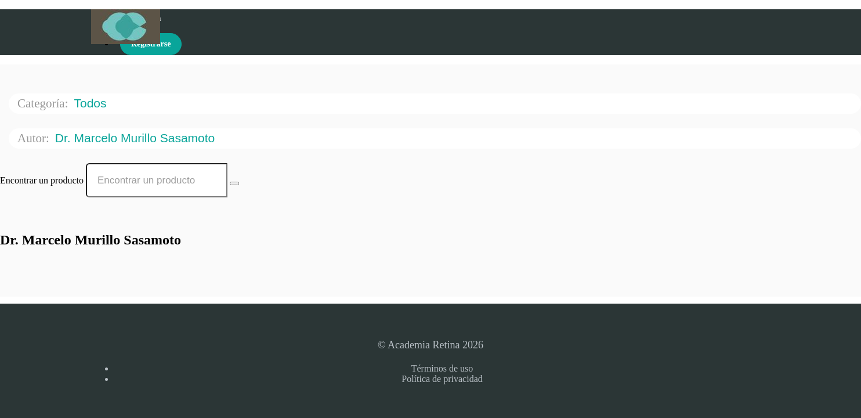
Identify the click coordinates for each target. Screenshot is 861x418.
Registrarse (151, 43)
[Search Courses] (234, 183)
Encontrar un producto (42, 180)
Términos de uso (442, 368)
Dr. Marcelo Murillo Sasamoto (136, 138)
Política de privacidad (442, 379)
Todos (92, 103)
